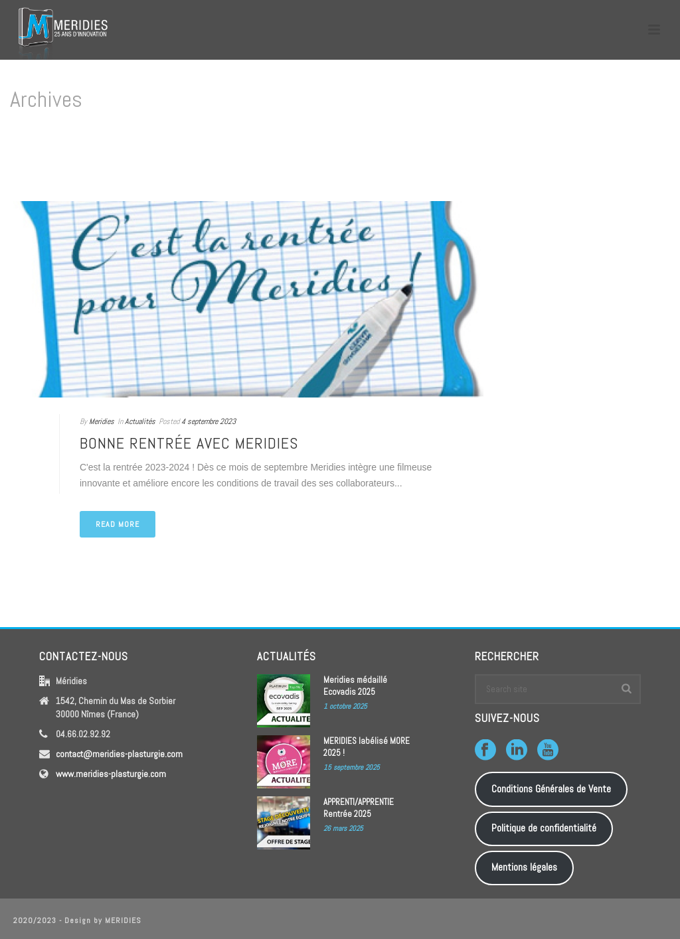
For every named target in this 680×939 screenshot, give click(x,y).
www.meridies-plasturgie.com (111, 774)
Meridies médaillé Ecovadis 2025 (355, 685)
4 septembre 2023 (208, 421)
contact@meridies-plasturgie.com (119, 754)
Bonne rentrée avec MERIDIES (189, 443)
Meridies (101, 421)
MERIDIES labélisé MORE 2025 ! (366, 746)
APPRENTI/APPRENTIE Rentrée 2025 (358, 808)
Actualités (140, 421)
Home (643, 155)
